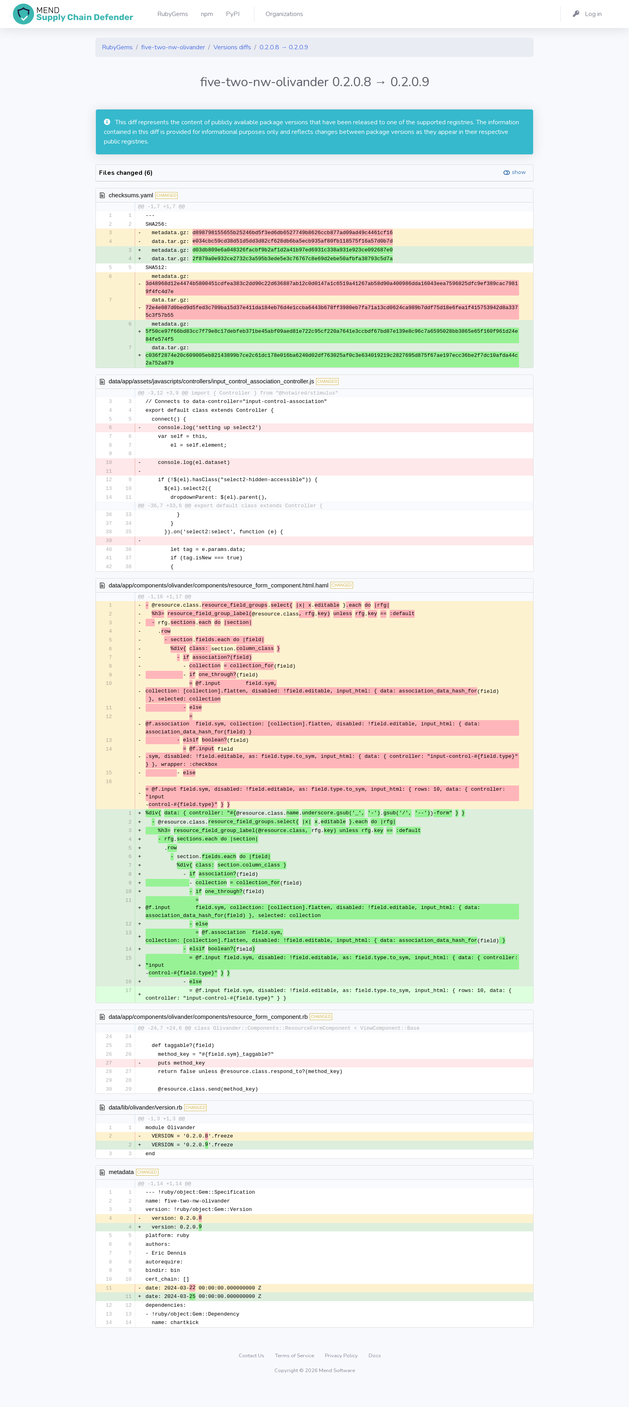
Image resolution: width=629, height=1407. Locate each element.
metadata (121, 1189)
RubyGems (117, 47)
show (519, 172)
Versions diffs (232, 47)
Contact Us (252, 1376)
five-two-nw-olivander (173, 47)
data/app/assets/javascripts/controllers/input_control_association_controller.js (211, 383)
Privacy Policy (342, 1376)
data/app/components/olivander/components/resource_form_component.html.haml (219, 591)
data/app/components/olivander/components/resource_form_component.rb (208, 1030)
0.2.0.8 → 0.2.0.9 (284, 47)
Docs (375, 1376)
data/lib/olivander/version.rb (145, 1123)
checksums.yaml (131, 195)
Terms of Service (295, 1376)
